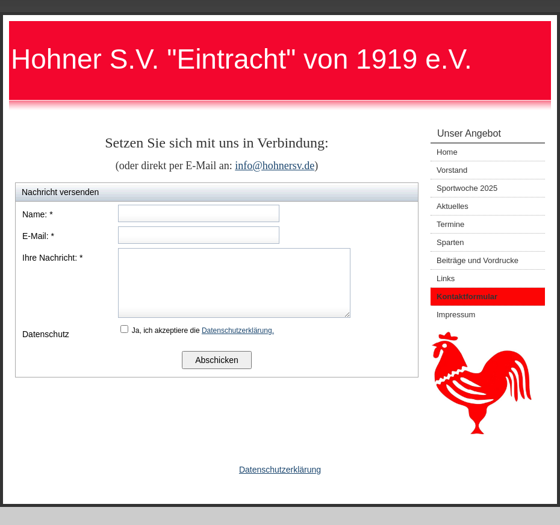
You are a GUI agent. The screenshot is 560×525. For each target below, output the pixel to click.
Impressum (456, 314)
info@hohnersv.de (274, 166)
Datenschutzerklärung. (238, 330)
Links (446, 278)
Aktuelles (452, 206)
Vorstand (452, 170)
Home (447, 152)
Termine (450, 224)
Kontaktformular (467, 296)
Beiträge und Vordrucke (477, 260)
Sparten (450, 242)
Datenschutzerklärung (280, 469)
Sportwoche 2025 (467, 188)
